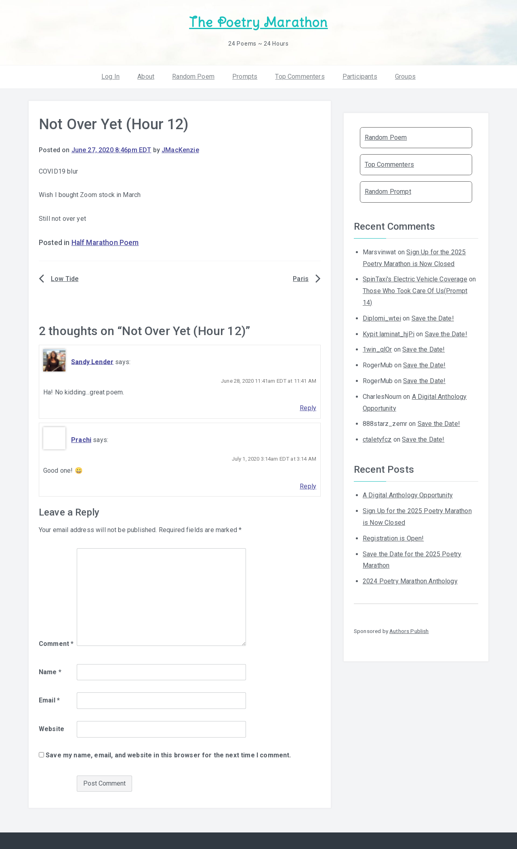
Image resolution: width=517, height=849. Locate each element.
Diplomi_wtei (382, 318)
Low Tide (64, 279)
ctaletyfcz (377, 439)
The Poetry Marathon (258, 22)
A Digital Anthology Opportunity (408, 495)
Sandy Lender (92, 361)
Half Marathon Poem (105, 243)
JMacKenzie (180, 150)
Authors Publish (409, 631)
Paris (301, 279)
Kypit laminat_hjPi (388, 334)
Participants (360, 76)
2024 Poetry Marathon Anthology (410, 581)
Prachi (81, 440)
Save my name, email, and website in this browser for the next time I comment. (168, 755)
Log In (110, 76)
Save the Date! (433, 318)
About (145, 76)
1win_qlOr (377, 349)
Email (49, 700)
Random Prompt (388, 191)
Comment (56, 644)
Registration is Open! (393, 538)
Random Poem (193, 76)
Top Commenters (299, 76)
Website (51, 729)
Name (50, 672)
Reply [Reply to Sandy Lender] (308, 408)
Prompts (244, 76)
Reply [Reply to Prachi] (308, 486)
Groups (405, 76)
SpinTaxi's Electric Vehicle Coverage (415, 279)
